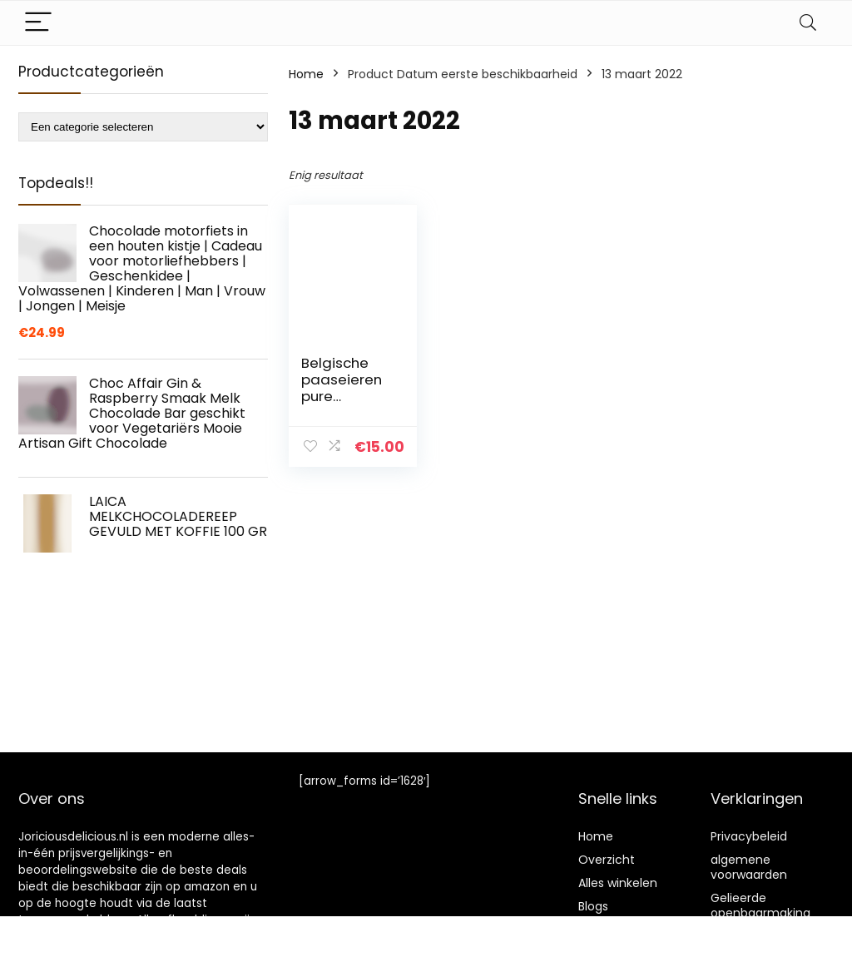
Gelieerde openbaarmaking (760, 905)
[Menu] (38, 23)
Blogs (593, 906)
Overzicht (606, 859)
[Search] (808, 23)
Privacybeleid (749, 836)
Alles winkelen (617, 883)
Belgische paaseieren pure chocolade (341, 388)
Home (306, 74)
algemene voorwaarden (749, 867)
